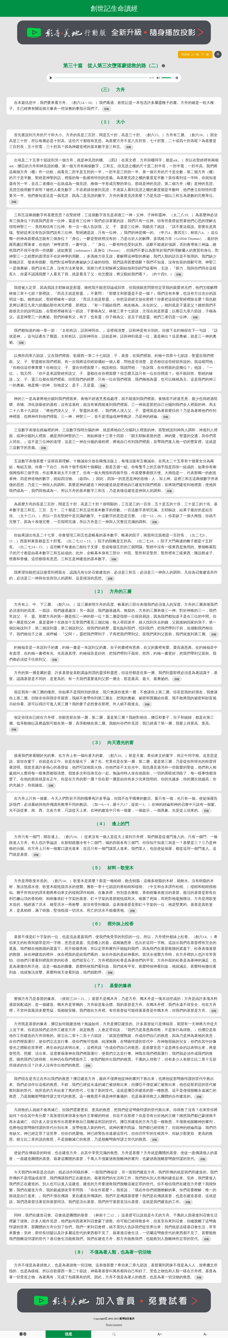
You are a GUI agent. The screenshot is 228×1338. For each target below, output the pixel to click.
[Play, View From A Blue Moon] (51, 78)
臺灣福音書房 (126, 1318)
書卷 (23, 1334)
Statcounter (114, 1325)
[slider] (101, 77)
